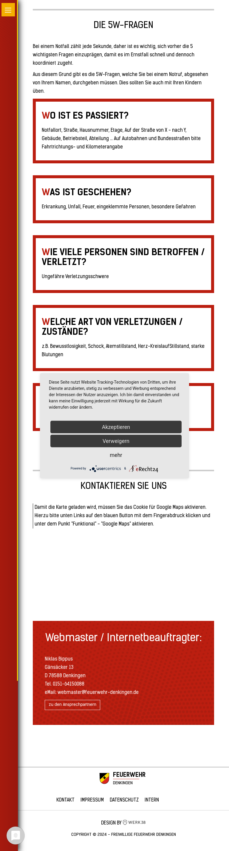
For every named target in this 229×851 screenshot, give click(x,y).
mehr (116, 455)
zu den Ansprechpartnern (72, 705)
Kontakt (65, 800)
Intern (152, 800)
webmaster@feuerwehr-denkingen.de (98, 692)
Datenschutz (124, 800)
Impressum (92, 800)
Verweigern (116, 441)
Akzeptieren (116, 427)
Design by (123, 823)
